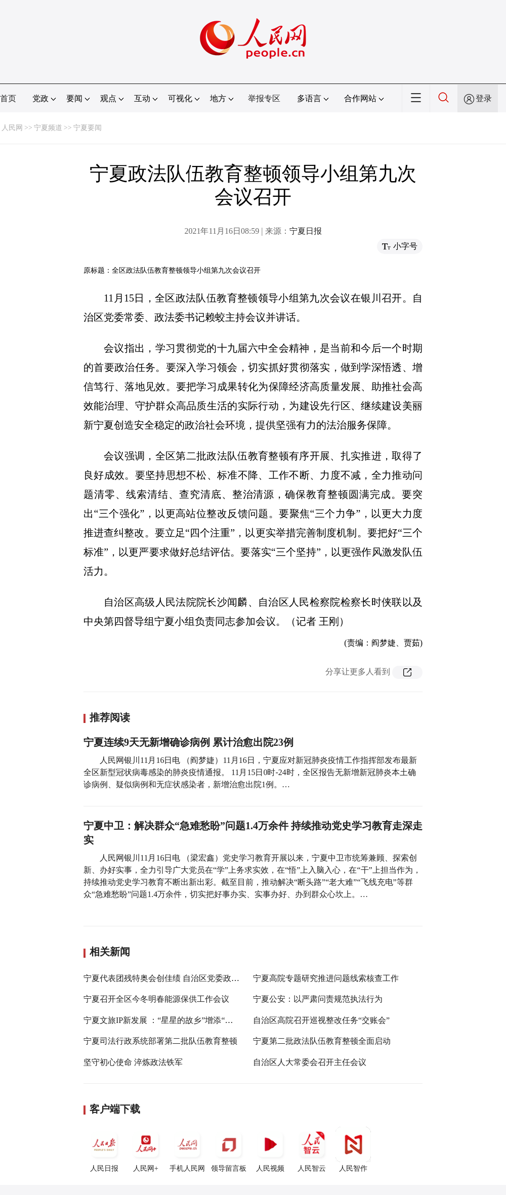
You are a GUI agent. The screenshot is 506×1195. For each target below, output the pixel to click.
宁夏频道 (48, 128)
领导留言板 (228, 1149)
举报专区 (264, 98)
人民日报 (104, 1149)
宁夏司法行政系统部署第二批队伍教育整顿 (160, 1041)
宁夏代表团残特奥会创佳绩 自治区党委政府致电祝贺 (177, 978)
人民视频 (270, 1149)
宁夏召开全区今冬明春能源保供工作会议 (156, 999)
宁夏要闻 (87, 128)
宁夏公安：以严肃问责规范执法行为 (318, 999)
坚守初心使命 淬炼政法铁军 (133, 1062)
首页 (8, 98)
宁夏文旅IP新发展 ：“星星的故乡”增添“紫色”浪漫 (172, 1020)
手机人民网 (187, 1149)
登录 (484, 98)
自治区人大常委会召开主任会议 (309, 1062)
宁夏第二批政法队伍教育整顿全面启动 (322, 1041)
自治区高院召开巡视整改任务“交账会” (321, 1020)
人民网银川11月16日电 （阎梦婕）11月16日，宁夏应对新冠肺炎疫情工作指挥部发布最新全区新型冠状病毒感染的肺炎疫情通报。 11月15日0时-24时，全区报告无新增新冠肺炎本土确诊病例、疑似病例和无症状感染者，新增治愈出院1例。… (250, 772)
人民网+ (145, 1149)
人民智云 (311, 1149)
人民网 (12, 128)
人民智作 (353, 1149)
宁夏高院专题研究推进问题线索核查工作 (326, 978)
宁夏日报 (305, 231)
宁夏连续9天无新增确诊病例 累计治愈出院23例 (188, 742)
